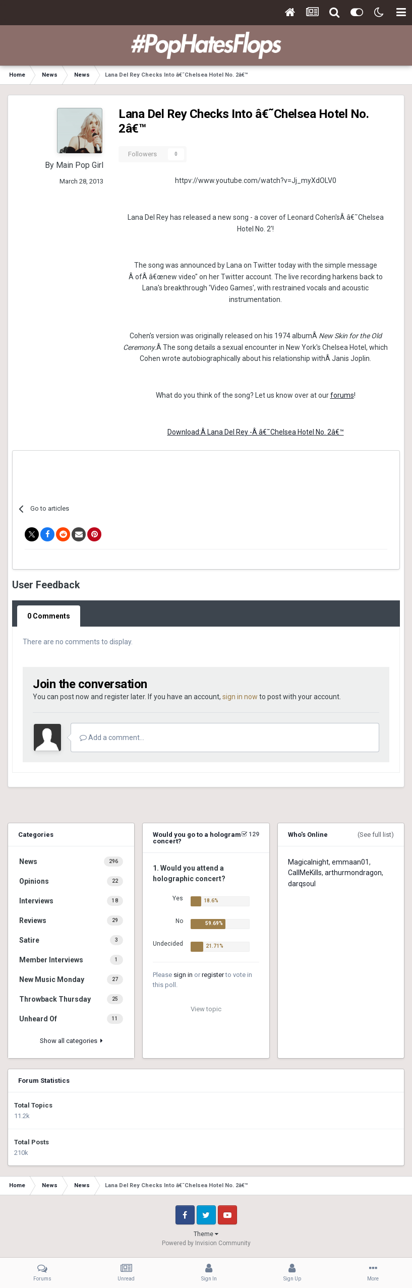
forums (342, 395)
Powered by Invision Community (206, 1243)
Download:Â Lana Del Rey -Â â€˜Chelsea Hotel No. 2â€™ (255, 432)
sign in (183, 974)
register (213, 974)
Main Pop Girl (79, 165)
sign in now (240, 697)
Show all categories (71, 1041)
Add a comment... (112, 737)
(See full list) (376, 834)
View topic (206, 1009)
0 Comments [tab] (48, 616)
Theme (206, 1234)
